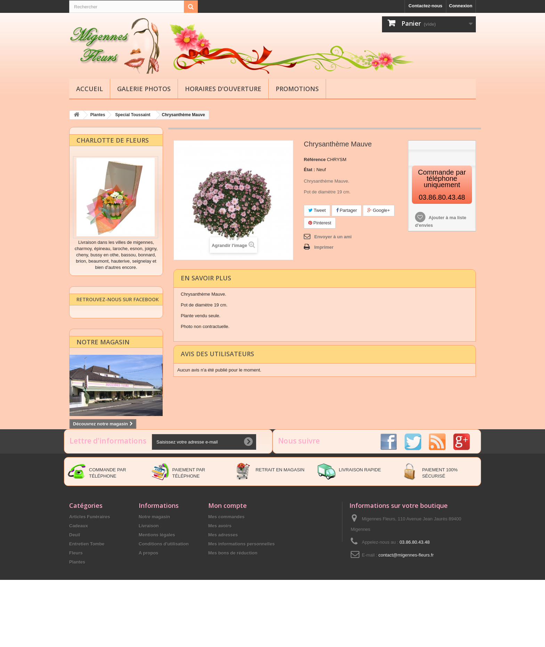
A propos (148, 594)
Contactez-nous (425, 5)
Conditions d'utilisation (164, 585)
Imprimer (324, 246)
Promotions (297, 89)
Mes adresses (223, 575)
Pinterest (319, 222)
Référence (315, 159)
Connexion (460, 5)
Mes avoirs (219, 566)
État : (309, 169)
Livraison (149, 566)
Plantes (77, 603)
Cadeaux (78, 566)
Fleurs (76, 594)
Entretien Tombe (87, 585)
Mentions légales (157, 575)
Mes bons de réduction (233, 594)
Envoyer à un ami (333, 236)
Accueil (89, 89)
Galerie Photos (144, 89)
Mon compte (227, 546)
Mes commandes (226, 557)
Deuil (74, 575)
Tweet (317, 210)
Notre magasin (103, 347)
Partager (346, 210)
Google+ (378, 210)
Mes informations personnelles (241, 585)
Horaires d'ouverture (223, 89)
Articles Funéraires (89, 557)
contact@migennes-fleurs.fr (406, 596)
